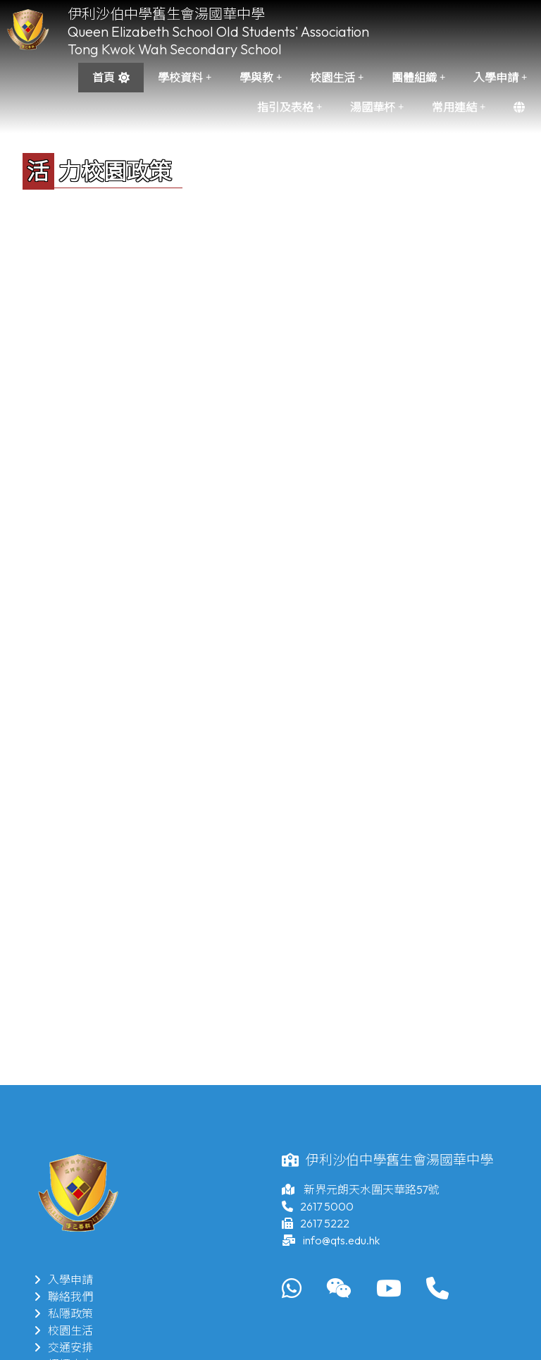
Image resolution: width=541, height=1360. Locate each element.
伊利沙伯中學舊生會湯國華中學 (166, 14)
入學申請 (500, 78)
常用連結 (458, 107)
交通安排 (63, 1347)
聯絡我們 (63, 1296)
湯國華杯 (377, 107)
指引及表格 (289, 107)
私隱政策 (63, 1313)
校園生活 (336, 78)
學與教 (261, 78)
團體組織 (418, 78)
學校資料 (184, 78)
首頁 (103, 78)
